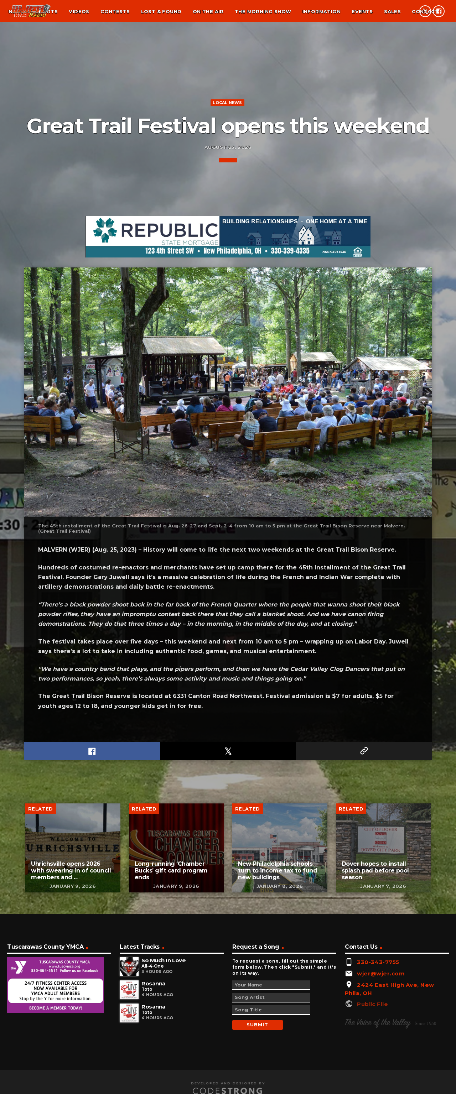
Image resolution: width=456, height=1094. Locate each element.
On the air (208, 11)
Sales (392, 11)
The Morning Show (263, 11)
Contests (115, 11)
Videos (79, 11)
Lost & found (161, 11)
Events (362, 11)
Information (321, 11)
